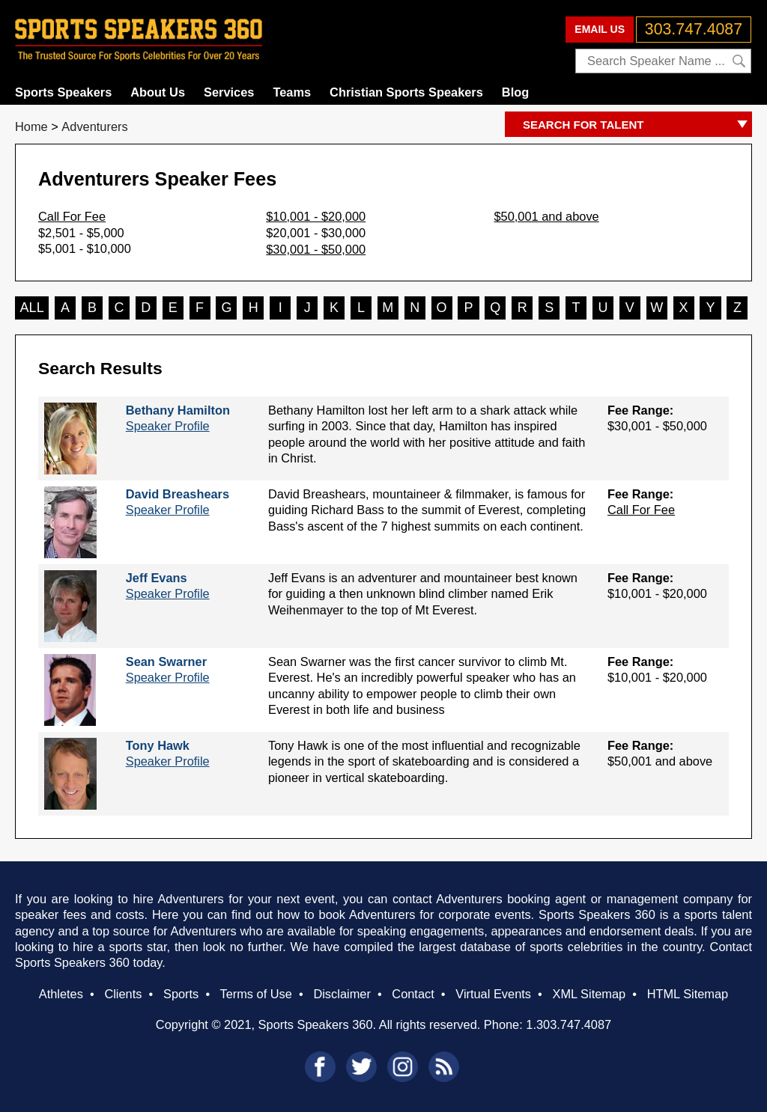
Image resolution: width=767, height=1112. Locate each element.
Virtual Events (493, 994)
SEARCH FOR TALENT (637, 125)
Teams (292, 92)
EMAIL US (600, 29)
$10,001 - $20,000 (316, 216)
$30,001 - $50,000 (316, 249)
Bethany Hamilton (178, 410)
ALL (32, 307)
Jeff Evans (156, 577)
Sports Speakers (63, 92)
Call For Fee (72, 216)
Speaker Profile (168, 426)
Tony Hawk (158, 745)
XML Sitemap (588, 994)
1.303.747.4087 (568, 1024)
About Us (157, 92)
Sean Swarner (166, 661)
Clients (123, 994)
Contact (413, 994)
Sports (180, 994)
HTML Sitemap (688, 994)
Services (229, 92)
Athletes (61, 994)
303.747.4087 (693, 29)
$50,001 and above (546, 216)
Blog (515, 92)
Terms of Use (255, 994)
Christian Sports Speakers (406, 92)
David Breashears (177, 494)
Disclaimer (341, 994)
